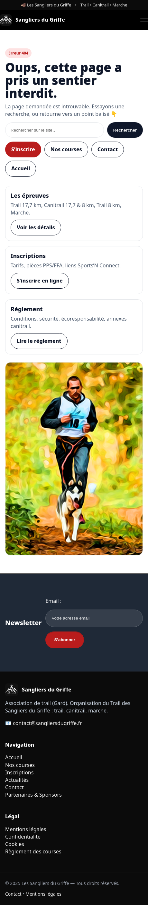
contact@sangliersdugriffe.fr (47, 723)
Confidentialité (23, 836)
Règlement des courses (33, 851)
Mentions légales (25, 829)
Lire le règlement (39, 340)
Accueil (20, 168)
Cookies (14, 844)
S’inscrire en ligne (40, 280)
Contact (107, 149)
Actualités (17, 779)
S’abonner (64, 639)
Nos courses (66, 149)
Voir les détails (36, 227)
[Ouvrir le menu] (144, 20)
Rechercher (125, 130)
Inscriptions (19, 772)
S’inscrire (23, 149)
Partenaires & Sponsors (33, 794)
